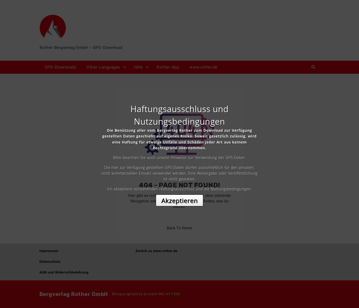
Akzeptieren (179, 200)
